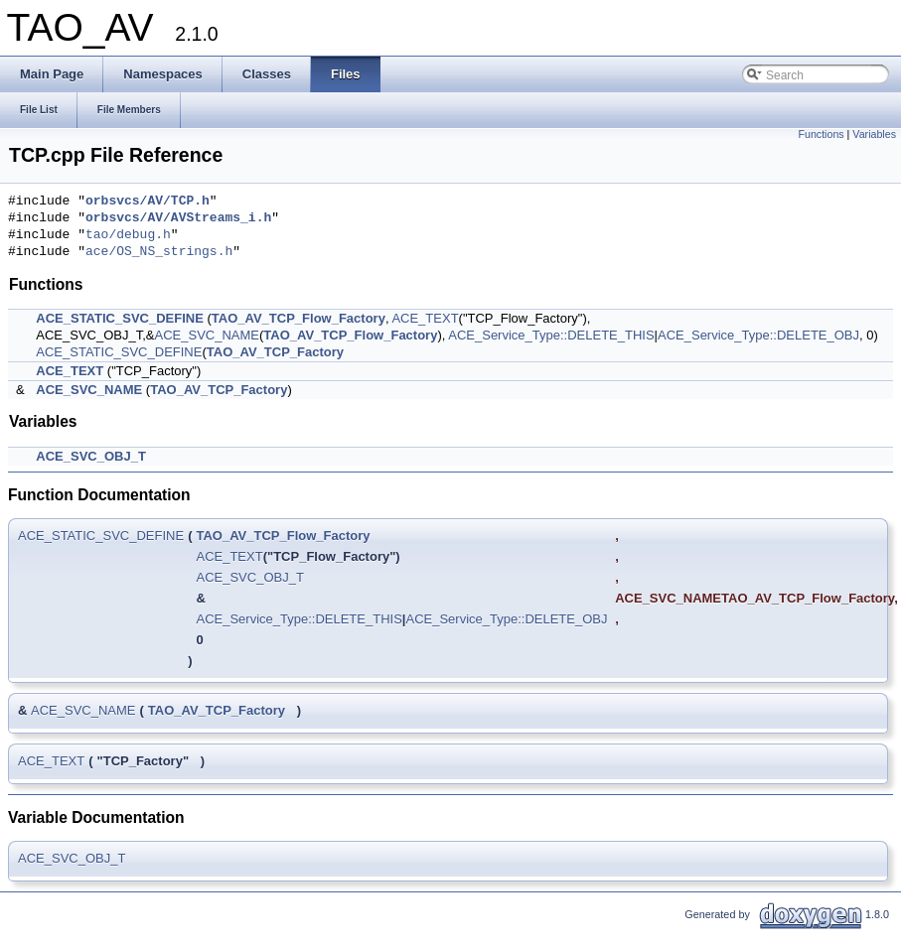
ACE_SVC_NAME (207, 335)
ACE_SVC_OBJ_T (91, 456)
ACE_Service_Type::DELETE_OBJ (758, 335)
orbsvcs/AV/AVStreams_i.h (178, 218)
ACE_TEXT (424, 318)
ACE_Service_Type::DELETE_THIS (551, 335)
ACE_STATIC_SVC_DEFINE (120, 318)
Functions (820, 134)
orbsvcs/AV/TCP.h (147, 201)
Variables (874, 134)
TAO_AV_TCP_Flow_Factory (298, 318)
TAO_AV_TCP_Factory (275, 351)
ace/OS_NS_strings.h (158, 252)
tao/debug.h (128, 235)
